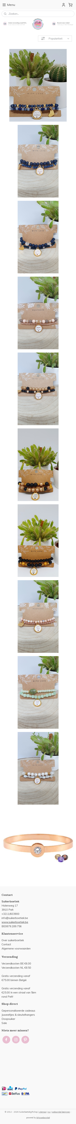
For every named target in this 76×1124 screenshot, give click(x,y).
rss (49, 1112)
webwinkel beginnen (61, 1112)
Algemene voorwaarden (16, 948)
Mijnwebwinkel (43, 1117)
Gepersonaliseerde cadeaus (18, 1010)
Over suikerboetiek (13, 940)
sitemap (42, 1112)
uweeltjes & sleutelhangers (18, 1014)
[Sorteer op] (55, 38)
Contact (6, 944)
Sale (4, 1023)
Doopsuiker (8, 1019)
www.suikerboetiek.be (15, 922)
